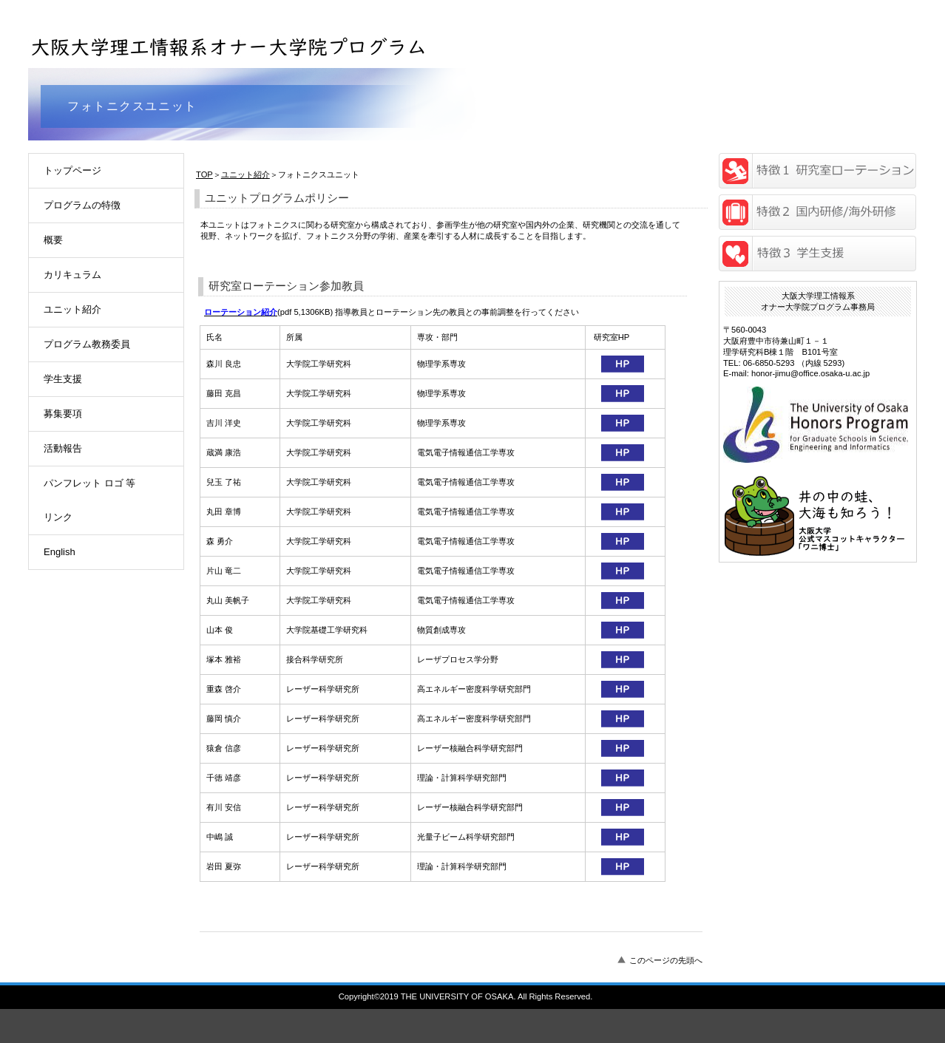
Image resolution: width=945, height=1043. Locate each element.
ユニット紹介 (245, 174)
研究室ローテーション (817, 170)
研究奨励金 (817, 253)
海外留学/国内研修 (817, 212)
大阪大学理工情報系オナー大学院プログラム (231, 43)
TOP (204, 174)
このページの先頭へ (665, 960)
